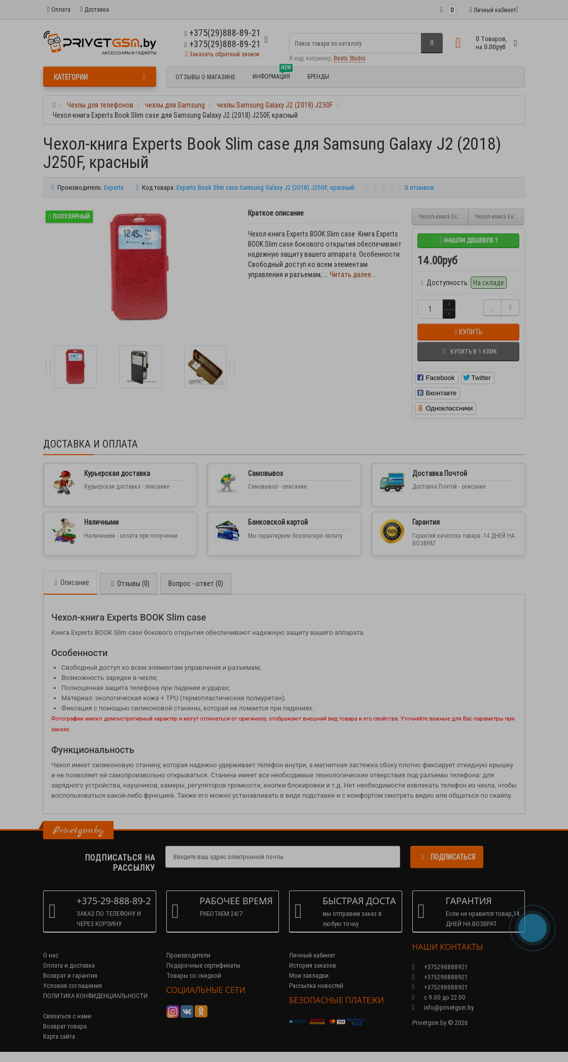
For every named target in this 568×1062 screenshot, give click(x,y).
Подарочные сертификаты (203, 965)
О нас (50, 955)
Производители (188, 955)
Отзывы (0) (129, 583)
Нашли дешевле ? (468, 240)
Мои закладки (309, 975)
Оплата (58, 9)
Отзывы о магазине (205, 77)
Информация (273, 75)
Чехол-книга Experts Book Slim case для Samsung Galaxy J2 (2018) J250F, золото (443, 216)
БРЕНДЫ (318, 76)
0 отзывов (419, 187)
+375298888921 (440, 977)
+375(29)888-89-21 (223, 44)
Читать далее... (353, 274)
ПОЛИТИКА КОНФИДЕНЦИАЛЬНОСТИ (95, 995)
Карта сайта (59, 1036)
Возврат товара (65, 1026)
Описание (70, 582)
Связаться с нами (67, 1016)
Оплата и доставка (69, 965)
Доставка (94, 9)
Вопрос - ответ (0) (195, 583)
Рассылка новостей (316, 985)
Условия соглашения (72, 985)
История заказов (312, 965)
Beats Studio (349, 58)
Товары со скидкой (193, 975)
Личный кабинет (312, 955)
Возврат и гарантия (70, 975)
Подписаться (446, 857)
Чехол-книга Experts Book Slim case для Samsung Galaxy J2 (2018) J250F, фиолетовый (500, 216)
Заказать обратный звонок (222, 54)
